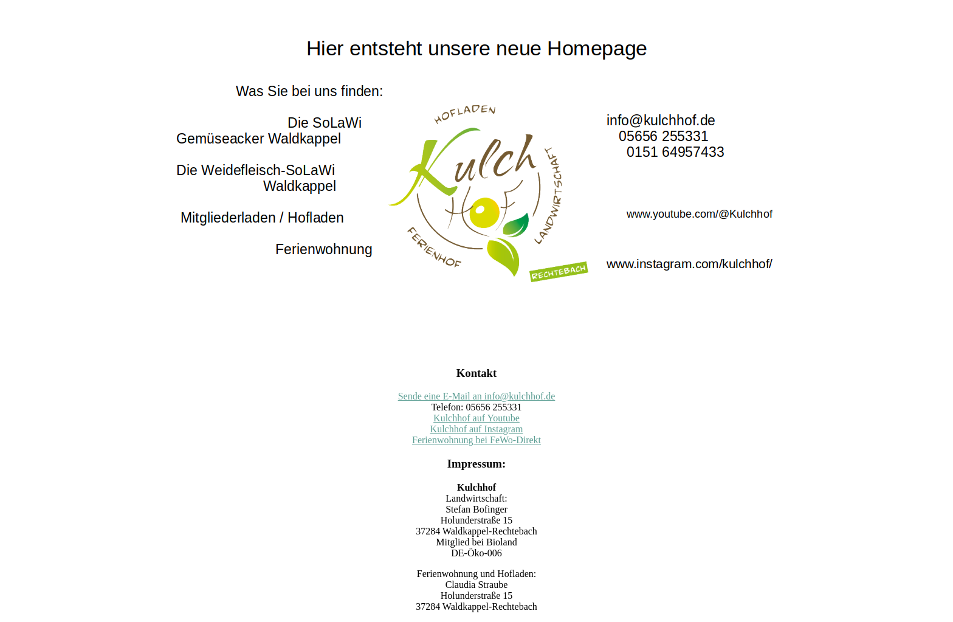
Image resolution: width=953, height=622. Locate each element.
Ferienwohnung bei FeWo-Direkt (476, 440)
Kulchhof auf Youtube (476, 418)
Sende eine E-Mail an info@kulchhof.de (477, 396)
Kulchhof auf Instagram (476, 429)
